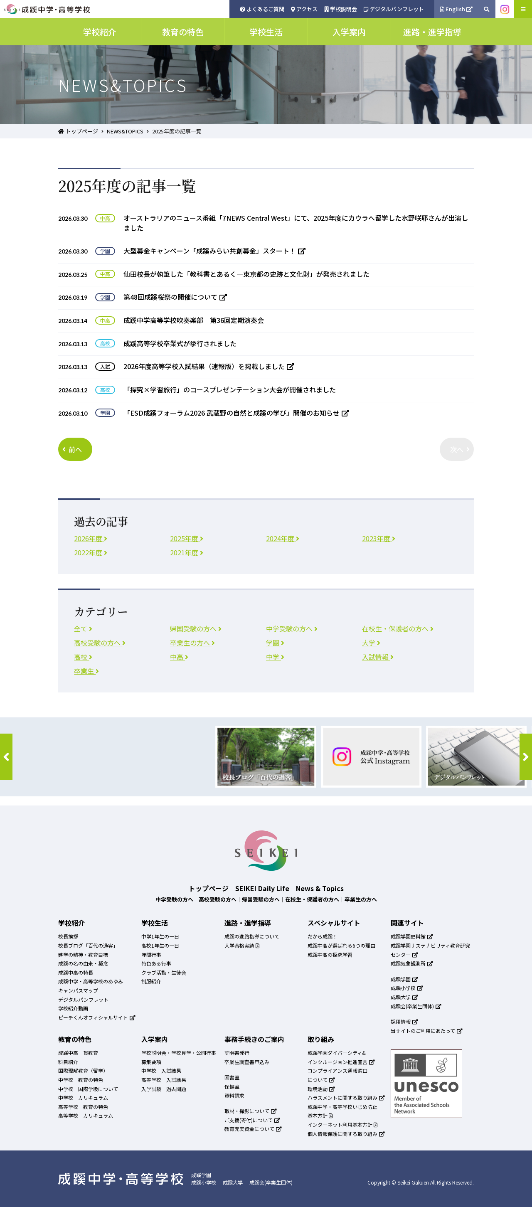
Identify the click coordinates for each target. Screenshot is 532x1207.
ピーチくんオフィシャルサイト (96, 1017)
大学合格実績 (241, 945)
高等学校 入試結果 (163, 1079)
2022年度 (90, 552)
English (456, 9)
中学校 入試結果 (161, 1070)
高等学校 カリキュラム (85, 1115)
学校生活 (154, 923)
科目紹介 (68, 1061)
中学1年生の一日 (160, 936)
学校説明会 (340, 9)
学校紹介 (71, 923)
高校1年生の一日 (160, 945)
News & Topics (320, 888)
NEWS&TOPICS (125, 131)
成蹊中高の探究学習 (330, 954)
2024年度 (282, 538)
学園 (275, 643)
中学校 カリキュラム (83, 1097)
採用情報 (404, 1021)
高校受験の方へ (100, 643)
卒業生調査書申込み (246, 1061)
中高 (179, 657)
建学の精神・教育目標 (83, 954)
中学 (275, 657)
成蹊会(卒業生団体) (416, 1006)
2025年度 (186, 538)
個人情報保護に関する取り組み (346, 1133)
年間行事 (151, 954)
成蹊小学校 (407, 987)
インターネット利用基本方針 (342, 1124)
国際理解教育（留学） (83, 1070)
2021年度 (186, 552)
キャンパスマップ (78, 990)
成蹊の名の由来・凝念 (83, 963)
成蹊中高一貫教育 (78, 1052)
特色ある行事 (156, 963)
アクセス (304, 9)
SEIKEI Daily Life (262, 888)
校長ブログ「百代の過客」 (88, 945)
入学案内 (154, 1039)
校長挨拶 (68, 936)
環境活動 (321, 1088)
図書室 (231, 1077)
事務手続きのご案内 (254, 1039)
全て (83, 628)
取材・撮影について (250, 1110)
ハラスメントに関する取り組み (346, 1097)
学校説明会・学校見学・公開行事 (178, 1052)
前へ (72, 449)
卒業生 (86, 671)
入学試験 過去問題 (163, 1088)
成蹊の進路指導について (251, 936)
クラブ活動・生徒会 (163, 972)
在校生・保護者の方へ (397, 628)
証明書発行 (236, 1052)
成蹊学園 (404, 979)
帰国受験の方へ (196, 628)
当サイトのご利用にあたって (427, 1030)
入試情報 (378, 657)
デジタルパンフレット (394, 9)
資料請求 (234, 1095)
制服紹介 (151, 981)
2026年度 (90, 538)
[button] (6, 757)
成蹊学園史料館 (412, 936)
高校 (83, 657)
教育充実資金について (253, 1128)
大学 (371, 643)
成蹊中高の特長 (75, 972)
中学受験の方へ (292, 628)
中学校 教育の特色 (80, 1079)
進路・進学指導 (247, 923)
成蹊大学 (404, 996)
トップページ (78, 131)
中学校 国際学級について (88, 1088)
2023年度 (378, 538)
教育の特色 (74, 1039)
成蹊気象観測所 (412, 963)
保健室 (231, 1086)
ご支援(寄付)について (252, 1119)
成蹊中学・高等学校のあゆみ (90, 981)
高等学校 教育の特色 (83, 1106)
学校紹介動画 (73, 1008)
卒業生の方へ (192, 643)
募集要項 (151, 1061)
